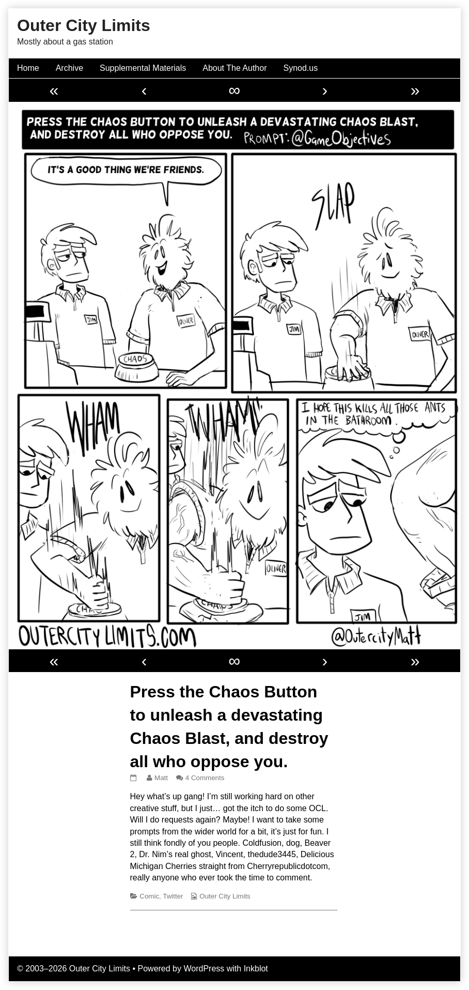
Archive (69, 68)
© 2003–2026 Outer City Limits (73, 968)
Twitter (173, 896)
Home (28, 68)
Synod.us (301, 68)
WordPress (203, 968)
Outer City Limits (225, 896)
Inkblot (256, 968)
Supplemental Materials (143, 68)
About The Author (234, 68)
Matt (161, 778)
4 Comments (205, 778)
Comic (149, 896)
